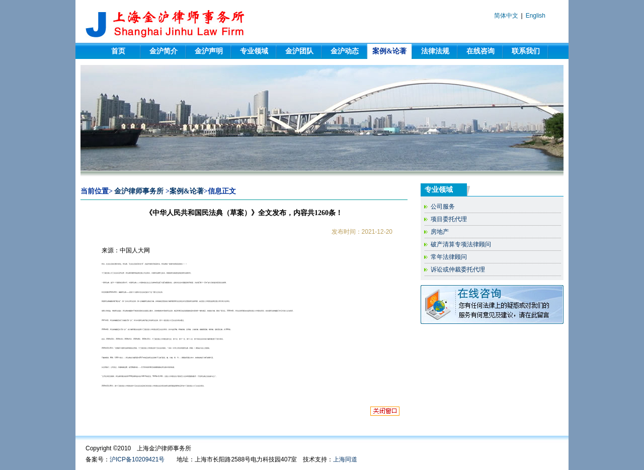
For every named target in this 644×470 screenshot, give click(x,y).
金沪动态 (345, 51)
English (535, 15)
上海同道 (345, 459)
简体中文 (506, 15)
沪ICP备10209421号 (137, 459)
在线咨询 (480, 51)
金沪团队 (299, 51)
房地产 (440, 231)
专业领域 (254, 51)
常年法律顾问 (449, 256)
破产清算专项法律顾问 (461, 244)
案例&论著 (389, 51)
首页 (118, 51)
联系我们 (526, 51)
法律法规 (435, 51)
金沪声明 (209, 51)
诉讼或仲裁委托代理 (458, 269)
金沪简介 (163, 51)
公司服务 (443, 206)
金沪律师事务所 (139, 191)
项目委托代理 (449, 219)
